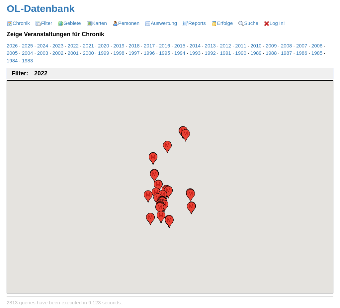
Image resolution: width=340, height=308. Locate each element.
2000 (88, 53)
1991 (225, 53)
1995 (164, 53)
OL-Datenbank (41, 8)
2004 (27, 53)
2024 (42, 45)
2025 (27, 45)
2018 (133, 45)
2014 (195, 45)
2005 (12, 53)
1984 (12, 60)
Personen (128, 23)
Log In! (277, 23)
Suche (251, 23)
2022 (73, 45)
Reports (197, 23)
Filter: (20, 73)
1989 (255, 53)
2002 (57, 53)
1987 (286, 53)
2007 (301, 45)
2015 (179, 45)
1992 (210, 53)
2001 (73, 53)
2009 (271, 45)
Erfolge (225, 23)
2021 (88, 45)
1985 (316, 53)
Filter (46, 23)
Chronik (21, 23)
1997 (133, 53)
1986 (301, 53)
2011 (240, 45)
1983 (27, 60)
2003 (42, 53)
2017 (149, 45)
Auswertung (164, 23)
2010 (255, 45)
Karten (99, 23)
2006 (316, 45)
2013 (210, 45)
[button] (185, 135)
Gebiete (72, 23)
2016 (164, 45)
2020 (103, 45)
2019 (118, 45)
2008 (286, 45)
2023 (57, 45)
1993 (195, 53)
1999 (103, 53)
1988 (271, 53)
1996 (149, 53)
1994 (179, 53)
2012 (225, 45)
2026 (12, 45)
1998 (118, 53)
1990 (240, 53)
